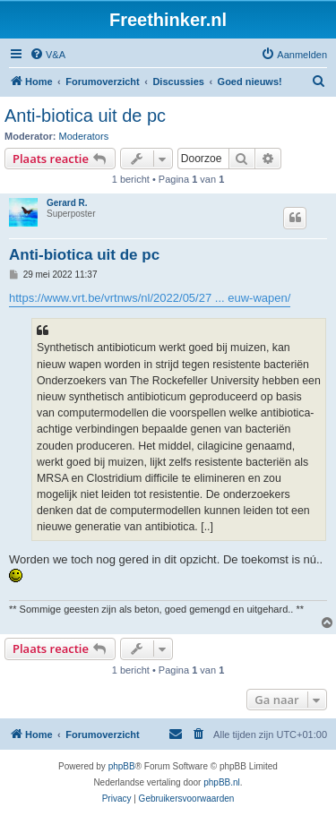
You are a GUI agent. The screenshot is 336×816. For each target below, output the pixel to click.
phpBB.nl (221, 782)
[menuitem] (47, 54)
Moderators (84, 136)
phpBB (121, 766)
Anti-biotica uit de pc (85, 115)
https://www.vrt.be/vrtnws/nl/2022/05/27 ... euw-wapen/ (149, 298)
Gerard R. (67, 203)
